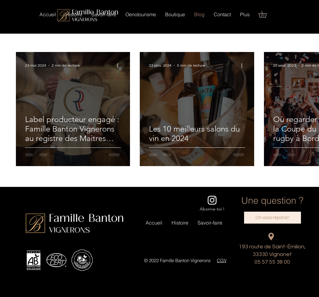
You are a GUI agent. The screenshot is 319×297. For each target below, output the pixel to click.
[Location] (271, 237)
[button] (175, 14)
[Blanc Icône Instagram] (212, 200)
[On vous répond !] (272, 218)
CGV (222, 260)
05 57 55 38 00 (272, 262)
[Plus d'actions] (120, 65)
